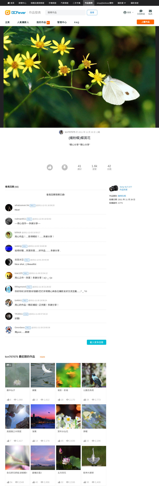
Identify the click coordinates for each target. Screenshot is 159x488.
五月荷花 (62, 473)
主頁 (7, 22)
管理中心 (62, 22)
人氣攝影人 (23, 22)
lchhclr (18, 232)
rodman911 (20, 219)
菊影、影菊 (63, 390)
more (42, 357)
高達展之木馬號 (14, 431)
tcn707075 (67, 132)
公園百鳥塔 (88, 390)
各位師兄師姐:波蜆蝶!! (17, 473)
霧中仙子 (11, 390)
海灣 (34, 431)
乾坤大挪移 (88, 473)
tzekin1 (18, 300)
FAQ (76, 22)
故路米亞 (19, 259)
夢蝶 (85, 431)
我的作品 (43, 22)
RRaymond (20, 286)
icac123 (19, 273)
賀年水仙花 (63, 431)
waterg (18, 246)
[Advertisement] (79, 156)
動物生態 (122, 196)
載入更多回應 (96, 342)
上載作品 (145, 22)
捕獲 (34, 390)
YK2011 (19, 314)
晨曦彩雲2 (37, 473)
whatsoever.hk (22, 205)
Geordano (20, 327)
